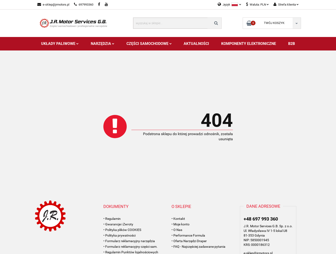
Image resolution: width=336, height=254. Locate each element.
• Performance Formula (188, 235)
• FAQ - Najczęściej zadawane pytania (198, 246)
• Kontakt (178, 219)
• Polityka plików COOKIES (122, 230)
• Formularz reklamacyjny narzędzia (129, 241)
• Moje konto (180, 224)
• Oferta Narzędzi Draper (189, 241)
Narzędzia (102, 43)
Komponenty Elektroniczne (248, 43)
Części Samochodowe (149, 43)
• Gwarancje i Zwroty (118, 224)
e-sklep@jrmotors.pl (53, 4)
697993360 (83, 4)
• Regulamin (112, 219)
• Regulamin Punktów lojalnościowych (130, 252)
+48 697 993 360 (261, 219)
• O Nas (177, 230)
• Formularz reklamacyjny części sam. (130, 246)
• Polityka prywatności (119, 235)
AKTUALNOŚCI (196, 43)
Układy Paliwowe (60, 43)
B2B (291, 43)
